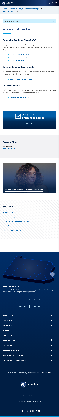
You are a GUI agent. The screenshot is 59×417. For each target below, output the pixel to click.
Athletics (7, 326)
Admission (7, 320)
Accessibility (40, 396)
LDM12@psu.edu (9, 148)
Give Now (36, 306)
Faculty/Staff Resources (14, 361)
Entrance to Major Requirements (21, 79)
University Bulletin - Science (19, 98)
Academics (13, 9)
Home (5, 9)
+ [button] (51, 315)
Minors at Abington (10, 217)
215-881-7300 (46, 373)
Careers (7, 331)
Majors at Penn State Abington (29, 9)
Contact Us (8, 335)
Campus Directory (11, 340)
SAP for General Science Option (20, 55)
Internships (7, 226)
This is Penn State (11, 350)
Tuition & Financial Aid (13, 356)
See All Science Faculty (12, 230)
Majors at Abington (10, 212)
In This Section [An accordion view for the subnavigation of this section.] (29, 21)
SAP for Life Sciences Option (19, 58)
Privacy (18, 396)
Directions (8, 345)
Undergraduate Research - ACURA (16, 221)
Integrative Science (9, 11)
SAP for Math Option (16, 61)
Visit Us (22, 306)
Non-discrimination (28, 396)
